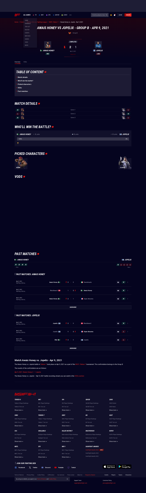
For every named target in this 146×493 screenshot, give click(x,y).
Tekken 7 (43, 364)
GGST (111, 415)
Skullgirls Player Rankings (45, 434)
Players (113, 475)
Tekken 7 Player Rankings (45, 419)
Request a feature (90, 475)
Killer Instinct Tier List (67, 438)
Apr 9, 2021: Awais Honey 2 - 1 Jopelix (28, 372)
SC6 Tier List (18, 438)
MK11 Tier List (65, 453)
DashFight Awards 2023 (92, 453)
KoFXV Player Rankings (115, 434)
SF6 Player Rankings (67, 403)
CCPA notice (51, 475)
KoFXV (111, 431)
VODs (20, 88)
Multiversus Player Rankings (93, 434)
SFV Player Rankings (43, 450)
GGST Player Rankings (115, 419)
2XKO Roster (112, 403)
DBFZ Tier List (65, 422)
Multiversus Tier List (91, 438)
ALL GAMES (26, 15)
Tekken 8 (18, 400)
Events (106, 475)
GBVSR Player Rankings (92, 403)
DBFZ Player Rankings (68, 419)
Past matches (23, 91)
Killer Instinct (67, 431)
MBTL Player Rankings (21, 450)
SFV (39, 446)
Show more (19, 410)
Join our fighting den (26, 463)
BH (87, 415)
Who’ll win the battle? (25, 81)
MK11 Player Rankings (68, 450)
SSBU (16, 415)
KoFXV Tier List (113, 438)
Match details (23, 77)
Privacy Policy (30, 475)
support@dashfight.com (80, 483)
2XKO (64, 15)
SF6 (48, 15)
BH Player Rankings (91, 419)
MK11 (64, 446)
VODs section (79, 376)
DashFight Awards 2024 (92, 450)
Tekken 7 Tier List (43, 422)
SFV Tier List (41, 453)
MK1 (41, 15)
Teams (120, 475)
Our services (60, 475)
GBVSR (56, 15)
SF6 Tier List (65, 406)
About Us (79, 475)
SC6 (16, 431)
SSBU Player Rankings (20, 419)
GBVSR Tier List (90, 406)
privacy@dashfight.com (109, 483)
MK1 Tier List (41, 406)
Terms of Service (19, 475)
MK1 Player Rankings (44, 403)
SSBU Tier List (18, 422)
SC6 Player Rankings (20, 434)
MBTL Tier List (18, 453)
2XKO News (112, 406)
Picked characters (24, 84)
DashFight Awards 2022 (92, 456)
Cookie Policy (40, 475)
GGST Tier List (113, 422)
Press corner (70, 475)
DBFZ (63, 415)
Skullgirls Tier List (43, 438)
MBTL (16, 446)
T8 (34, 15)
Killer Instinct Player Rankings (70, 434)
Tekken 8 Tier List (19, 406)
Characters (128, 475)
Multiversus (90, 431)
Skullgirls (42, 431)
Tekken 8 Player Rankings (21, 403)
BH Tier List (89, 422)
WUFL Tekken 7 (80, 364)
